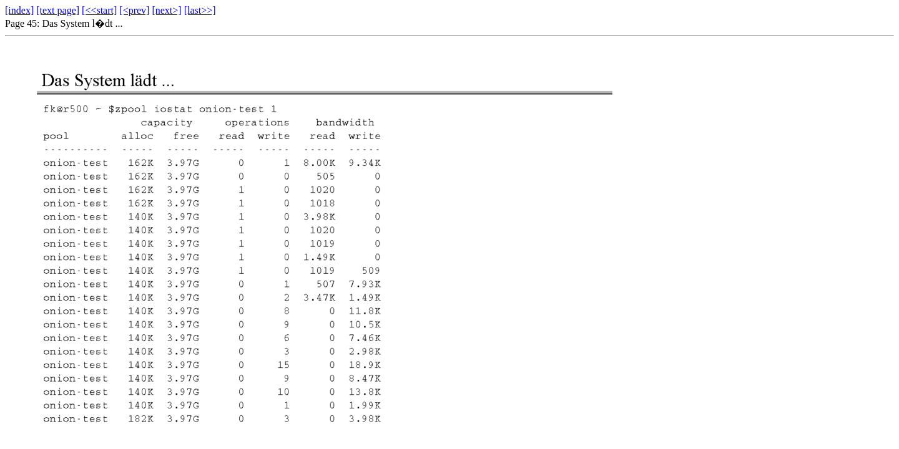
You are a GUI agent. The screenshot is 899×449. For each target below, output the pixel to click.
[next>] (166, 10)
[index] (19, 10)
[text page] (57, 10)
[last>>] (200, 10)
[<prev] (134, 10)
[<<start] (99, 10)
